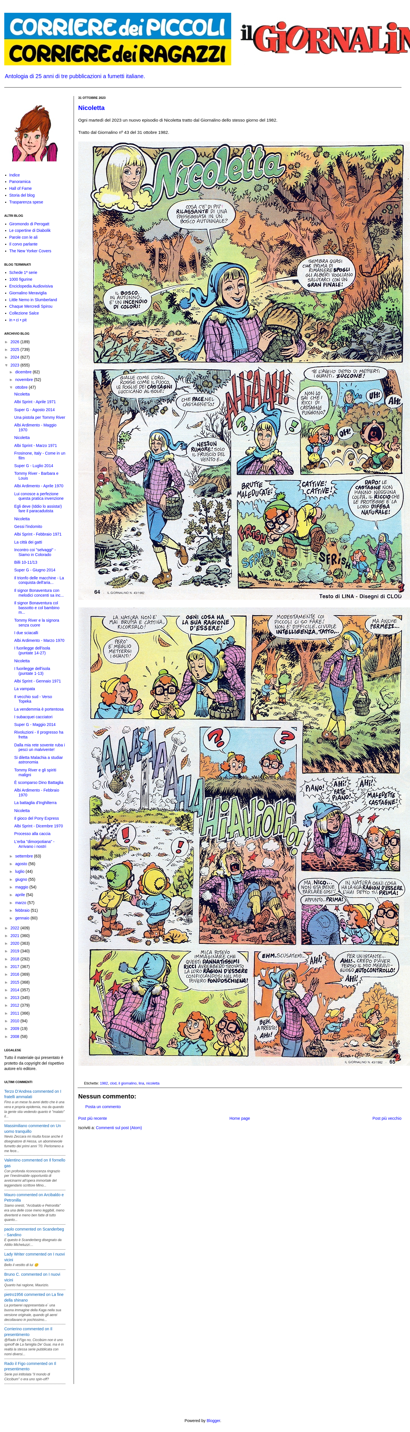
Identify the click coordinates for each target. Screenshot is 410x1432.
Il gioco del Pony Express (36, 818)
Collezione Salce (24, 313)
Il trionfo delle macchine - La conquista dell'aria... (39, 580)
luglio (20, 871)
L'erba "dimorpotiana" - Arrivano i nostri (34, 844)
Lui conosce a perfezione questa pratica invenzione (39, 496)
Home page (239, 1118)
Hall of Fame (20, 188)
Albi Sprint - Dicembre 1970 (38, 826)
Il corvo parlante (23, 244)
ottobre (21, 387)
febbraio (22, 910)
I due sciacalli (26, 632)
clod (113, 1083)
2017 (15, 966)
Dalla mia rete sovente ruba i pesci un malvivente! (39, 747)
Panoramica (20, 181)
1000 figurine (20, 279)
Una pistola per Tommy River (39, 417)
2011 (15, 1013)
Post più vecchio (386, 1118)
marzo (21, 902)
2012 (15, 1005)
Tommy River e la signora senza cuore (36, 622)
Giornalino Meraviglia (28, 293)
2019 (15, 951)
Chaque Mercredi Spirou (31, 306)
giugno (21, 879)
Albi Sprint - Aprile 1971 (35, 401)
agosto (21, 863)
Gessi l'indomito (28, 526)
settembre (24, 856)
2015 (15, 982)
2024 (15, 357)
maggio (22, 887)
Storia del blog (22, 195)
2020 (15, 943)
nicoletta (153, 1083)
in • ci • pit (18, 320)
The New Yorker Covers (30, 251)
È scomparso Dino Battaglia (38, 782)
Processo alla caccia (32, 833)
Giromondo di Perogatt (29, 224)
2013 (15, 997)
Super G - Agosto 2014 (34, 409)
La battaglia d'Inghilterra (35, 802)
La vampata (24, 688)
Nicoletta (91, 107)
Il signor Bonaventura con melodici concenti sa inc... (39, 593)
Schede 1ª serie (23, 272)
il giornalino (128, 1083)
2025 (15, 349)
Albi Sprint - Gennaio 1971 (37, 681)
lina (141, 1083)
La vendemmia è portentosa (39, 709)
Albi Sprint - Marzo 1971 (35, 445)
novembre (24, 379)
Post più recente (92, 1118)
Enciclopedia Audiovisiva (31, 286)
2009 (15, 1028)
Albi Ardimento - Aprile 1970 (38, 486)
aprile (20, 894)
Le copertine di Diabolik (30, 230)
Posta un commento (103, 1106)
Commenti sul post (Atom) (119, 1127)
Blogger (213, 1420)
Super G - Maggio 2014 (35, 724)
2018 (15, 959)
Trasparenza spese (26, 202)
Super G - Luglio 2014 (33, 465)
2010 (15, 1021)
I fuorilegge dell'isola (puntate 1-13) (32, 671)
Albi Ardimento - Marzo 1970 (39, 640)
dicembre (23, 372)
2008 (15, 1036)
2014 (15, 990)
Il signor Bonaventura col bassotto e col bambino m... (36, 608)
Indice (14, 175)
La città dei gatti (28, 542)
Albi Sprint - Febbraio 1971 (38, 534)
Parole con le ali (23, 237)
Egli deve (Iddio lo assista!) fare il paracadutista (38, 508)
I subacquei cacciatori (33, 717)
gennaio (22, 918)
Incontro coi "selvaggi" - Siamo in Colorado (35, 552)
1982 (104, 1083)
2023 (15, 365)
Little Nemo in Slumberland (33, 299)
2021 (15, 935)
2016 (15, 974)
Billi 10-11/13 (25, 562)
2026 (15, 342)
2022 (15, 928)
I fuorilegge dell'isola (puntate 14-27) (32, 650)
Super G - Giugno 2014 (34, 570)
